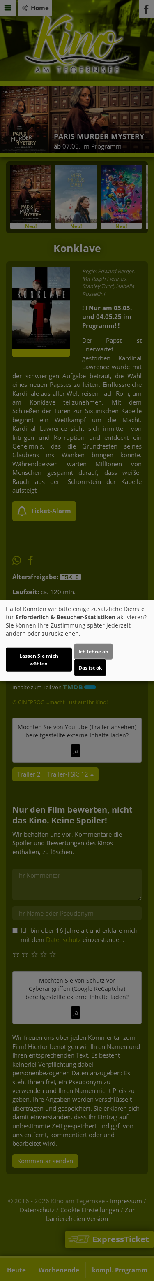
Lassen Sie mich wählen (38, 659)
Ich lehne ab (93, 651)
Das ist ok (90, 667)
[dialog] (77, 640)
